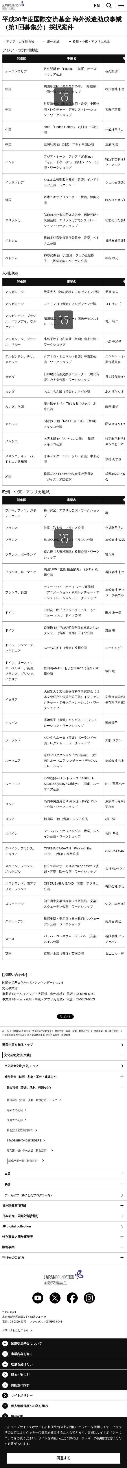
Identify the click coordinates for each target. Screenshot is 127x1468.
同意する (64, 1458)
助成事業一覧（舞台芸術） (107, 1031)
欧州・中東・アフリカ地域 (91, 41)
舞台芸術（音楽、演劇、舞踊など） (72, 1031)
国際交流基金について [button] (26, 1343)
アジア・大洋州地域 (20, 41)
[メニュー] (121, 5)
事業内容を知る (20, 1031)
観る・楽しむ (20, 1374)
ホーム (5, 1031)
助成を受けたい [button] (22, 1364)
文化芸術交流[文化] (41, 1031)
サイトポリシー (22, 1395)
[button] (63, 1055)
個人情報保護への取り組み (29, 1406)
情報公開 (17, 1416)
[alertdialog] (63, 1443)
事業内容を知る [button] (22, 1354)
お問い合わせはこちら (15, 1330)
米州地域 (53, 41)
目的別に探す (20, 1385)
